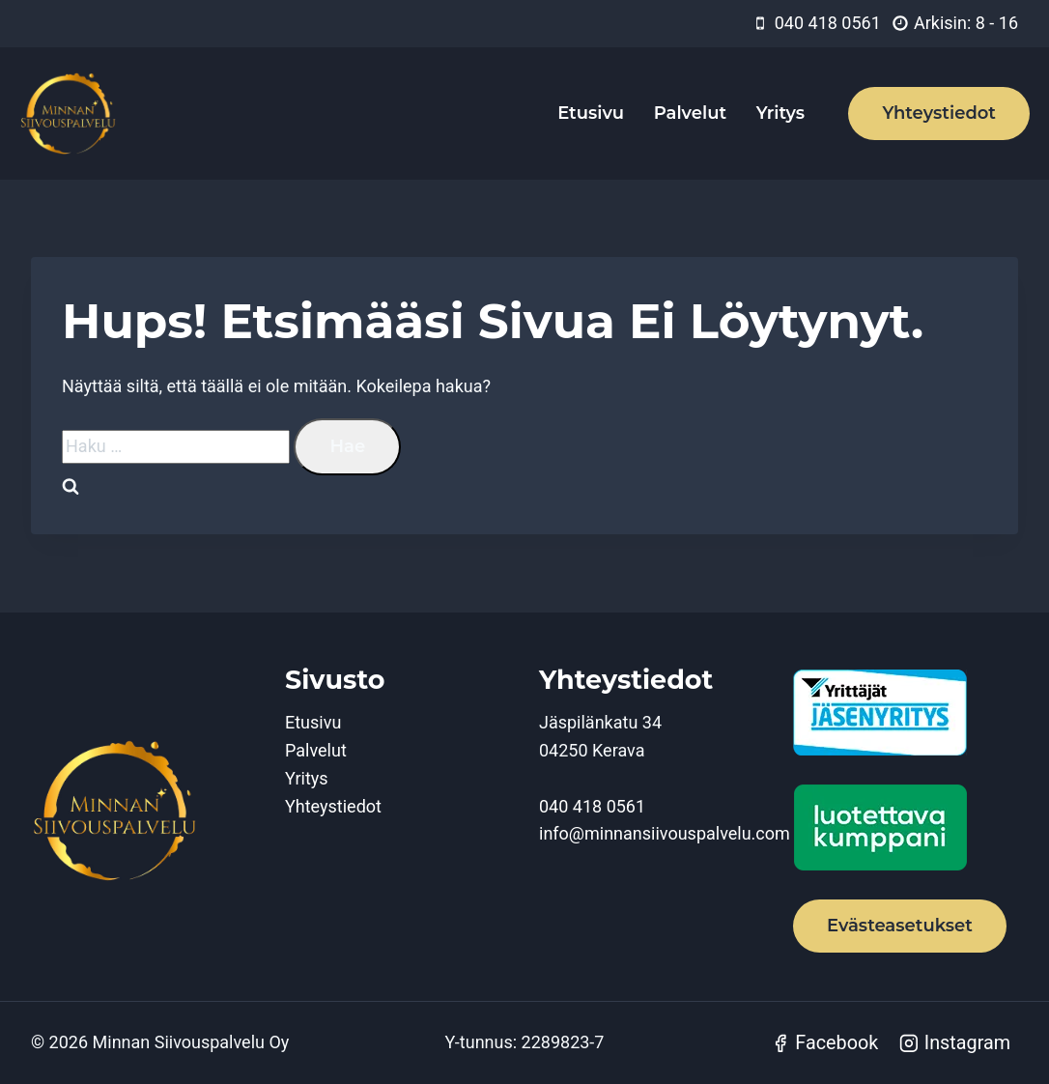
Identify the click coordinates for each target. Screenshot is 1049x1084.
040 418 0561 (592, 806)
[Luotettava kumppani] (905, 827)
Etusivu (590, 113)
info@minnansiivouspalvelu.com (664, 833)
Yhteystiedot (939, 113)
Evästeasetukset (900, 925)
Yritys (780, 113)
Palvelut (690, 113)
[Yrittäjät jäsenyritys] (905, 713)
